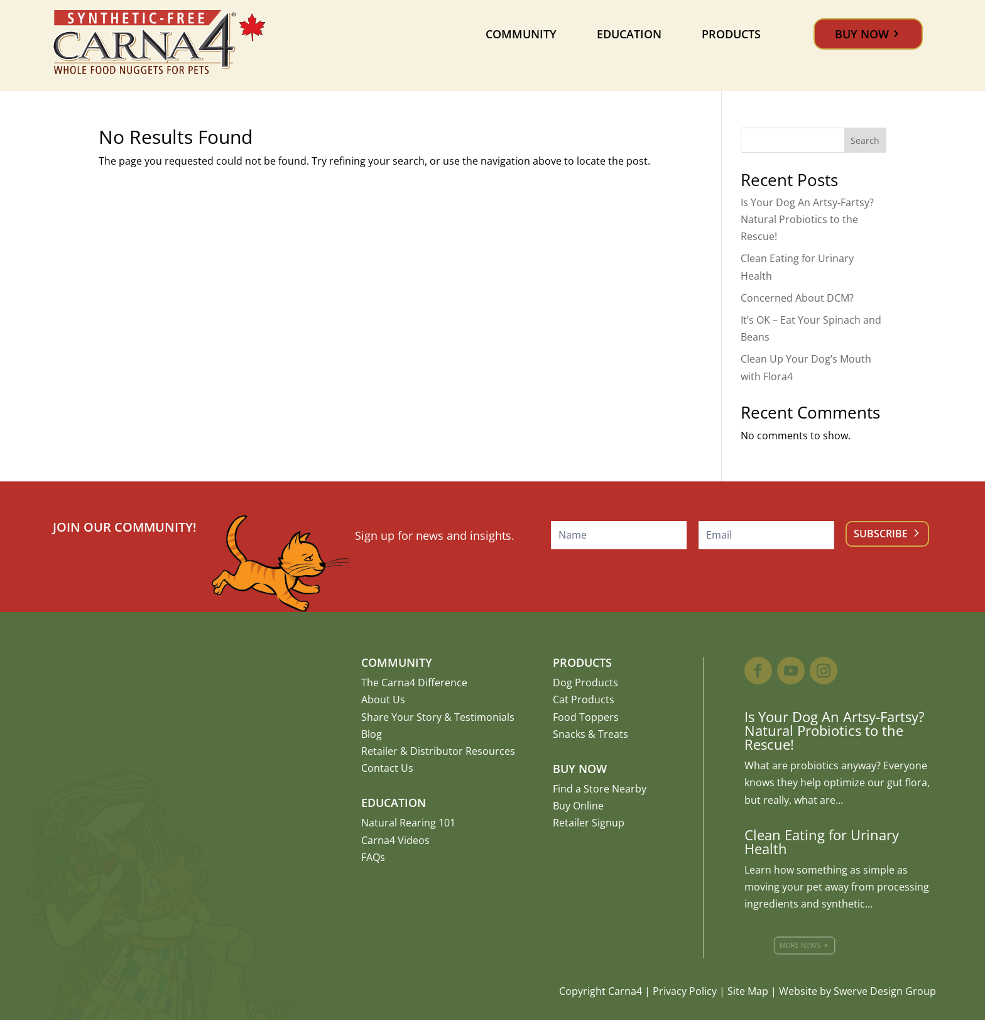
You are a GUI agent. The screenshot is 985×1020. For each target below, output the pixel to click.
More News (806, 945)
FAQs (373, 857)
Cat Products (583, 699)
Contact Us (387, 768)
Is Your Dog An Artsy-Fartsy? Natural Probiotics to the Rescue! (807, 219)
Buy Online (578, 806)
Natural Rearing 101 (408, 823)
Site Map (747, 991)
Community (521, 33)
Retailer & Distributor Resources (438, 751)
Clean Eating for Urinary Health (821, 841)
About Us (383, 699)
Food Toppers (586, 717)
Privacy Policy (685, 991)
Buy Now (862, 33)
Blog (371, 734)
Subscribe (881, 533)
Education (629, 33)
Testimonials (484, 717)
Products (731, 33)
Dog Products (585, 682)
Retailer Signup (588, 823)
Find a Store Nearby (599, 789)
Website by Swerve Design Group (857, 991)
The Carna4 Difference (414, 682)
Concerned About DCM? (797, 298)
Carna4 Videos (395, 840)
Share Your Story (401, 717)
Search (865, 140)
